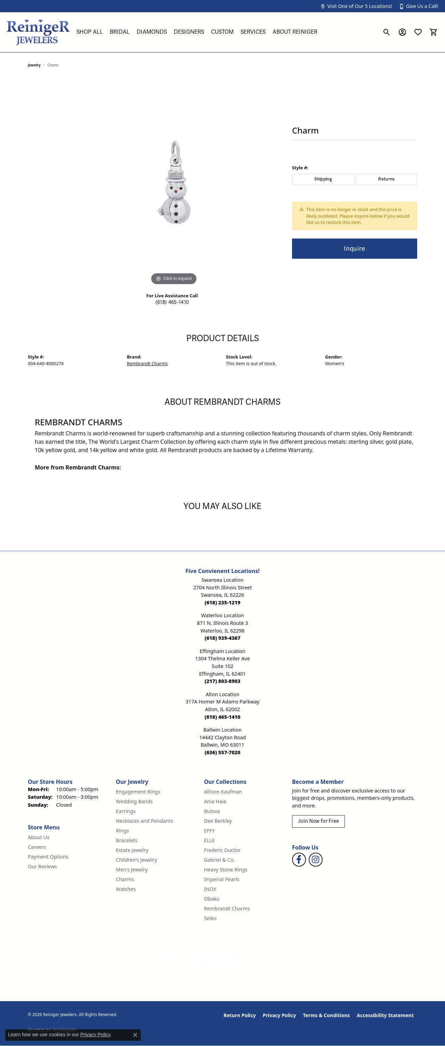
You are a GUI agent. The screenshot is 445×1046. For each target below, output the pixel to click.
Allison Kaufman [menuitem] (223, 791)
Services (253, 32)
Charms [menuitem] (125, 879)
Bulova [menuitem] (212, 811)
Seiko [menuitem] (210, 918)
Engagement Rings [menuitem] (138, 791)
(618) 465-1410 (172, 302)
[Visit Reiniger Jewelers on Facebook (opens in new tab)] (299, 860)
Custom (222, 32)
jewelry (34, 65)
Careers (37, 847)
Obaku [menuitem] (212, 898)
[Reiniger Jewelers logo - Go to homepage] (38, 32)
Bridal (120, 32)
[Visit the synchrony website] (266, 959)
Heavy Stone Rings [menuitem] (226, 869)
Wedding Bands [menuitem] (134, 801)
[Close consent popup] (135, 1035)
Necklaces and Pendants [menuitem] (144, 821)
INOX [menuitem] (210, 889)
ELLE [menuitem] (209, 840)
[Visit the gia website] (173, 959)
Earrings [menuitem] (125, 811)
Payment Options (48, 856)
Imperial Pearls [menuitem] (222, 879)
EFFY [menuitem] (209, 830)
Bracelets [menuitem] (126, 840)
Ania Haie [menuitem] (215, 801)
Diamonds (152, 32)
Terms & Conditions (326, 1015)
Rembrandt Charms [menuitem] (227, 908)
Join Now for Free (318, 821)
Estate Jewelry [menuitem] (132, 850)
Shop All (89, 32)
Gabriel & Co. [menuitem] (219, 859)
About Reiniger (295, 32)
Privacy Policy (279, 1015)
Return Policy (240, 1015)
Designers (189, 32)
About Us (38, 837)
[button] (356, 6)
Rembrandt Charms (147, 363)
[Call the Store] (223, 602)
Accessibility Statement (385, 1015)
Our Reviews (42, 866)
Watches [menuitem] (126, 889)
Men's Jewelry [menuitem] (132, 869)
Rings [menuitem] (122, 830)
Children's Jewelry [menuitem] (136, 859)
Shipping (323, 179)
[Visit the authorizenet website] (205, 959)
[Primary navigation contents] (226, 32)
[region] (174, 182)
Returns (386, 179)
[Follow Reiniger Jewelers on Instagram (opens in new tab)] (316, 860)
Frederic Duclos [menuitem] (222, 850)
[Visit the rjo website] (231, 959)
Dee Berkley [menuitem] (218, 821)
